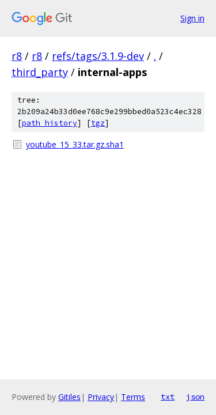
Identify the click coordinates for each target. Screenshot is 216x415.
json (195, 396)
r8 (17, 56)
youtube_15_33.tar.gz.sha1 (75, 144)
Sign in (192, 18)
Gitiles (69, 396)
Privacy (101, 396)
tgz (98, 123)
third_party (40, 72)
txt (168, 396)
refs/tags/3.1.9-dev (98, 56)
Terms (133, 396)
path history (49, 123)
